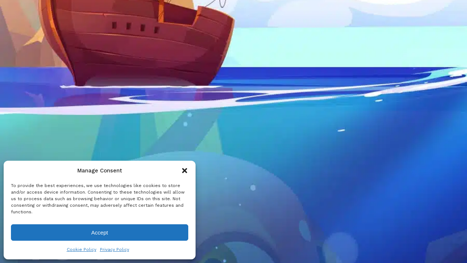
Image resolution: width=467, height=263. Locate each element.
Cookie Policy (81, 249)
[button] (184, 170)
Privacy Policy (114, 249)
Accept (99, 232)
